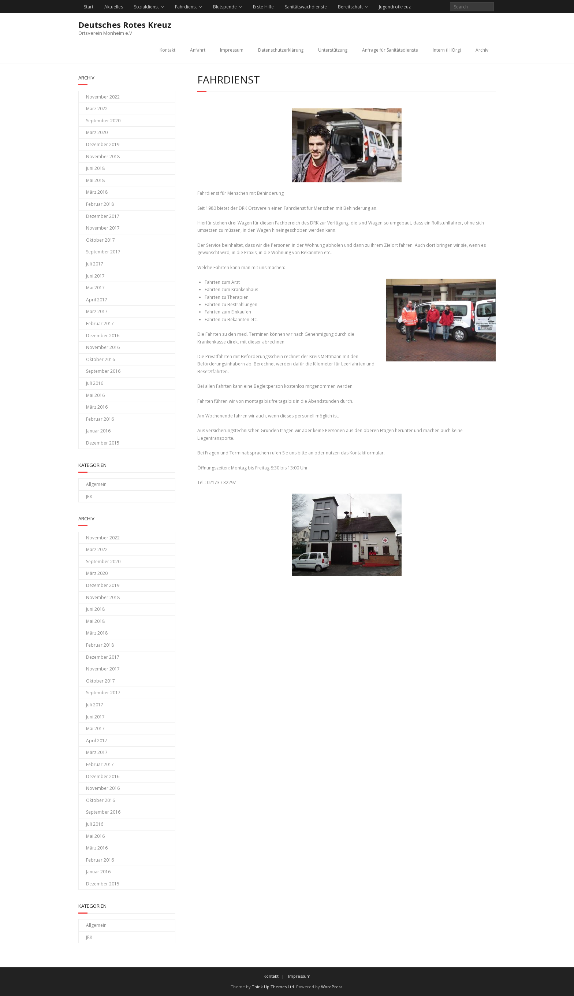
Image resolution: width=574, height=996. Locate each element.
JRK (89, 496)
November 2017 (103, 228)
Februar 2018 (100, 204)
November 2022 (103, 97)
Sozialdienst (146, 7)
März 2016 (97, 407)
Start (88, 7)
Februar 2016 (100, 419)
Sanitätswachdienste (306, 7)
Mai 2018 (95, 180)
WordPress (331, 986)
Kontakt (167, 50)
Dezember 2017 (102, 216)
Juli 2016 (94, 383)
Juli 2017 (94, 264)
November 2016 (103, 347)
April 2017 (96, 300)
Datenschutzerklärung (280, 50)
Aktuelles (113, 7)
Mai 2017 (95, 288)
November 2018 (103, 156)
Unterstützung (332, 50)
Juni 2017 (95, 276)
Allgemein (96, 484)
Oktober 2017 (100, 240)
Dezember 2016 (102, 335)
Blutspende (225, 7)
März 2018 (97, 192)
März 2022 (97, 108)
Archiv (482, 50)
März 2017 (97, 311)
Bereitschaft (350, 7)
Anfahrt (197, 50)
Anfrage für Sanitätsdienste (390, 50)
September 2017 (103, 252)
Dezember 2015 (102, 443)
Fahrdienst (186, 7)
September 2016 (103, 371)
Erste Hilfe (263, 7)
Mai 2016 (95, 395)
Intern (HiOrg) (447, 50)
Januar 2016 (98, 431)
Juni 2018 (95, 168)
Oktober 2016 (100, 359)
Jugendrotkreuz (395, 7)
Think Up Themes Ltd (273, 986)
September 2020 (103, 121)
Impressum (231, 50)
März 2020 (97, 132)
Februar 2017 (100, 323)
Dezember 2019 (102, 144)
